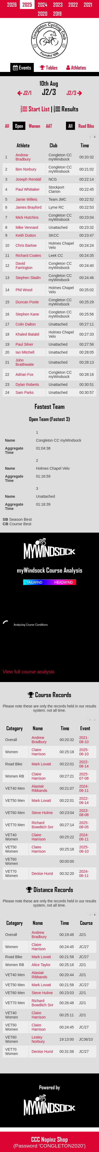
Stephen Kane (27, 314)
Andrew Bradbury (23, 157)
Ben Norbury (26, 169)
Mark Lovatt (41, 764)
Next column (94, 137)
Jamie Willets (26, 199)
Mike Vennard (27, 227)
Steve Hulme (42, 813)
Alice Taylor (41, 965)
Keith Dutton (26, 235)
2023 (58, 4)
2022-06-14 (84, 764)
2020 (42, 13)
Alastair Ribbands (39, 788)
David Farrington (24, 265)
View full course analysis (28, 671)
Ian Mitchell (25, 352)
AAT (49, 126)
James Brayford (28, 207)
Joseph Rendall (28, 179)
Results (66, 108)
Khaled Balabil (27, 334)
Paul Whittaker (28, 189)
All (7, 126)
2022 (73, 4)
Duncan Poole (27, 302)
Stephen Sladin (28, 278)
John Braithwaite (25, 362)
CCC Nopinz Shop (49, 1142)
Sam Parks (25, 392)
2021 (88, 4)
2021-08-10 (84, 739)
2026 (12, 4)
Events (22, 67)
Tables (49, 67)
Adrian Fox (25, 374)
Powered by (49, 1100)
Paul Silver (24, 344)
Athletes (76, 67)
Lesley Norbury (38, 1039)
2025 (27, 4)
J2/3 (74, 92)
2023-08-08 (84, 812)
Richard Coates (28, 255)
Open (19, 126)
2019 (57, 13)
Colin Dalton (26, 324)
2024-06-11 (84, 788)
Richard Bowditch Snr (42, 825)
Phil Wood (24, 290)
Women (34, 126)
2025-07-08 (84, 776)
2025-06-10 (84, 752)
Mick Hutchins (27, 217)
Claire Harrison (39, 752)
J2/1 (24, 92)
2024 (42, 4)
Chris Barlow (26, 245)
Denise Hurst (42, 873)
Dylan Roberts (27, 384)
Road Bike (86, 126)
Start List (35, 108)
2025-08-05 (84, 825)
